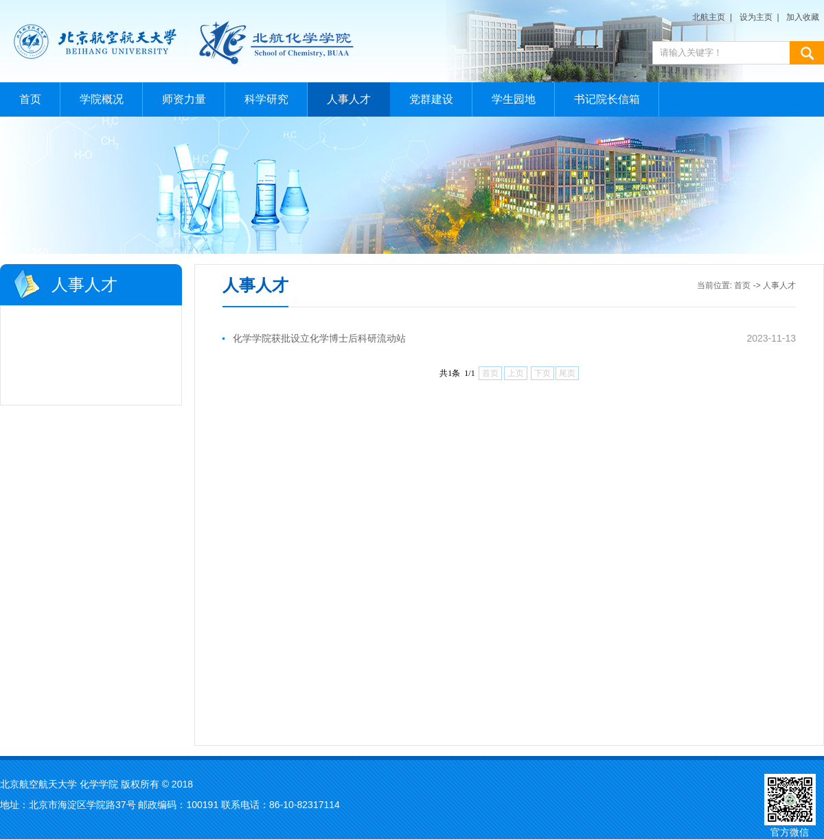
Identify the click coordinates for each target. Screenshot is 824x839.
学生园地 (514, 99)
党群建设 (431, 99)
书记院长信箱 (607, 99)
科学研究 (266, 99)
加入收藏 (802, 17)
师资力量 (184, 99)
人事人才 (349, 99)
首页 (30, 99)
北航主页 (708, 17)
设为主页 (756, 17)
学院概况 (102, 99)
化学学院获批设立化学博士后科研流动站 (319, 338)
